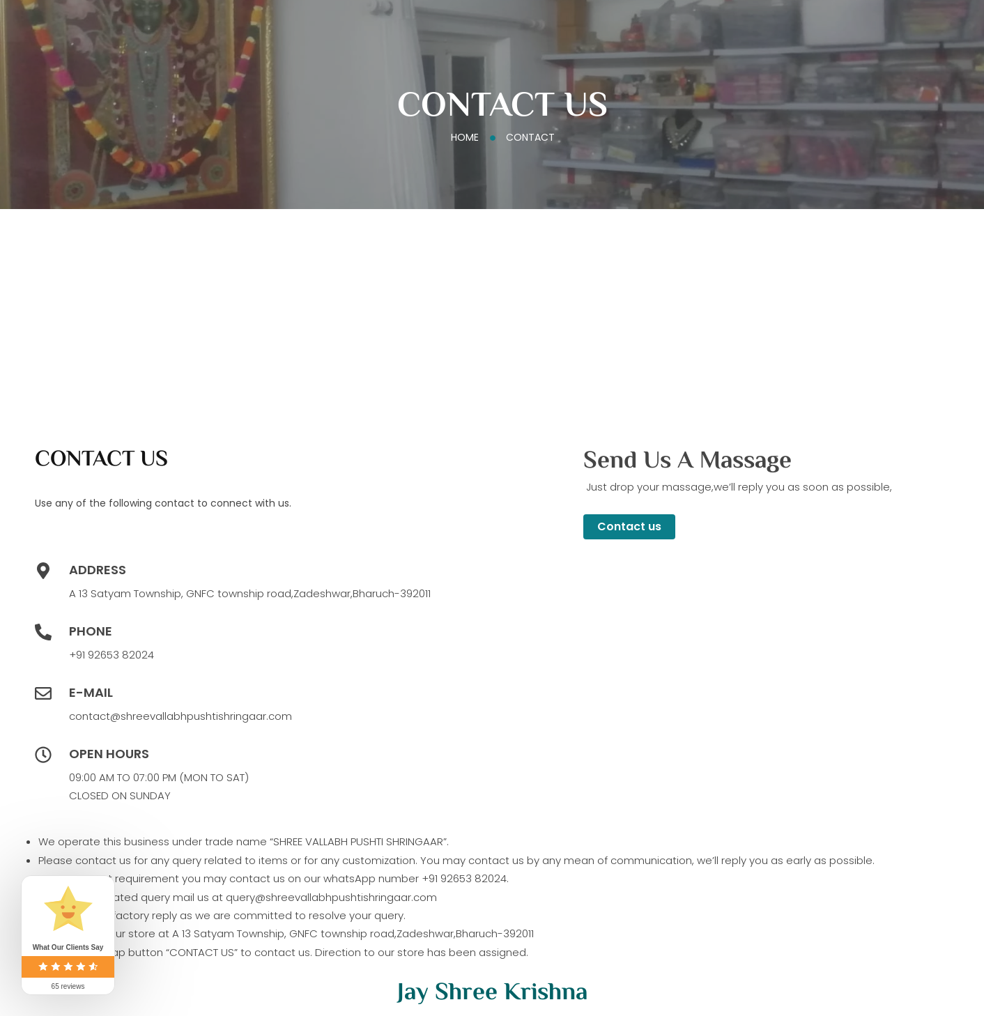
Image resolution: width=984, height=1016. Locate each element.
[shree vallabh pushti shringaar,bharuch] (485, 324)
